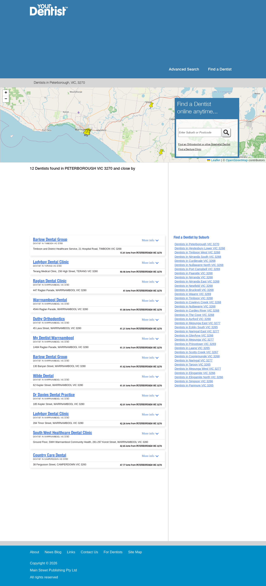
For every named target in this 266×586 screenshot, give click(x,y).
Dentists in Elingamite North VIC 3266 (199, 377)
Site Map (135, 552)
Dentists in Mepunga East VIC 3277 (197, 323)
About (34, 552)
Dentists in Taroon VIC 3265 (193, 364)
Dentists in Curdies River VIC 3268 (197, 310)
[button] (161, 152)
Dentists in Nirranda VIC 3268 (194, 277)
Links (71, 552)
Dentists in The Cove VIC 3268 (194, 315)
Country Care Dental (49, 455)
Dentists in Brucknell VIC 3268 (194, 290)
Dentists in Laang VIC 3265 (192, 348)
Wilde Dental (43, 375)
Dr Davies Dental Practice (54, 394)
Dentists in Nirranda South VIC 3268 (198, 256)
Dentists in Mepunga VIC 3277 (194, 339)
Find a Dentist (220, 69)
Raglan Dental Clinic (49, 280)
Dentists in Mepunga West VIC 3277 (198, 368)
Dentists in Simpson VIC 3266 (194, 381)
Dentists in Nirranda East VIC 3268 (197, 281)
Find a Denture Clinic (189, 149)
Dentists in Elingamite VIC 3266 (195, 373)
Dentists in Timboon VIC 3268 (194, 298)
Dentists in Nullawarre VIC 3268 (195, 306)
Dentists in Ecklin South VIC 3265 (196, 327)
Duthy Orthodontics (49, 318)
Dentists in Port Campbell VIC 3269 (197, 269)
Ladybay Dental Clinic (51, 261)
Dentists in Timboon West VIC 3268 (197, 252)
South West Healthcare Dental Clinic (62, 432)
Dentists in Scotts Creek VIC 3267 (196, 352)
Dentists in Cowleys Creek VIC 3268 (198, 302)
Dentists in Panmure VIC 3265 (194, 385)
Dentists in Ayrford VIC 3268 (193, 319)
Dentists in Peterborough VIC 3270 (197, 244)
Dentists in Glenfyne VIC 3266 (194, 335)
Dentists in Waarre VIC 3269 (193, 294)
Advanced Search (184, 69)
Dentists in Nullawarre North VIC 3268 (199, 265)
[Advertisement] (159, 33)
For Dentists (113, 552)
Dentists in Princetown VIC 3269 (195, 344)
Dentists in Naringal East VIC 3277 (197, 331)
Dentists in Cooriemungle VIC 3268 (197, 356)
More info (148, 240)
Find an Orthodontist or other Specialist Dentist (204, 144)
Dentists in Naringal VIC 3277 (194, 360)
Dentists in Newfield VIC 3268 (194, 285)
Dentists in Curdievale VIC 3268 (195, 260)
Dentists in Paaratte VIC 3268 (194, 273)
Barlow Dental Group (50, 239)
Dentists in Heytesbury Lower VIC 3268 (200, 248)
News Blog (53, 552)
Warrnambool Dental (50, 299)
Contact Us (89, 552)
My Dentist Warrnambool (53, 337)
